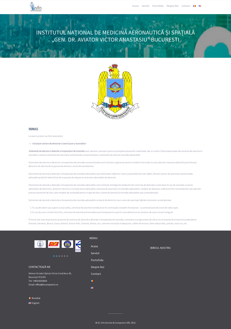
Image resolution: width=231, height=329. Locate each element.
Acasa (135, 6)
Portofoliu (158, 6)
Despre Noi (172, 6)
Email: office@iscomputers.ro (43, 284)
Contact (186, 6)
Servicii (145, 6)
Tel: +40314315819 (38, 280)
